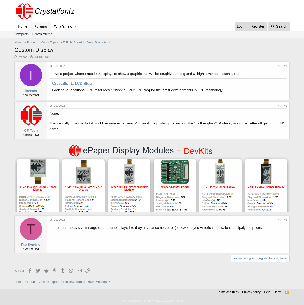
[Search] (279, 26)
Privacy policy (251, 292)
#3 (285, 219)
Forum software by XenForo (152, 300)
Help (267, 292)
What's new (63, 26)
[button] (76, 26)
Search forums (42, 34)
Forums (40, 26)
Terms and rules (228, 292)
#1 (285, 65)
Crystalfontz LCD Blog (72, 83)
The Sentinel (31, 244)
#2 (285, 105)
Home (22, 26)
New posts (21, 34)
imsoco (23, 57)
